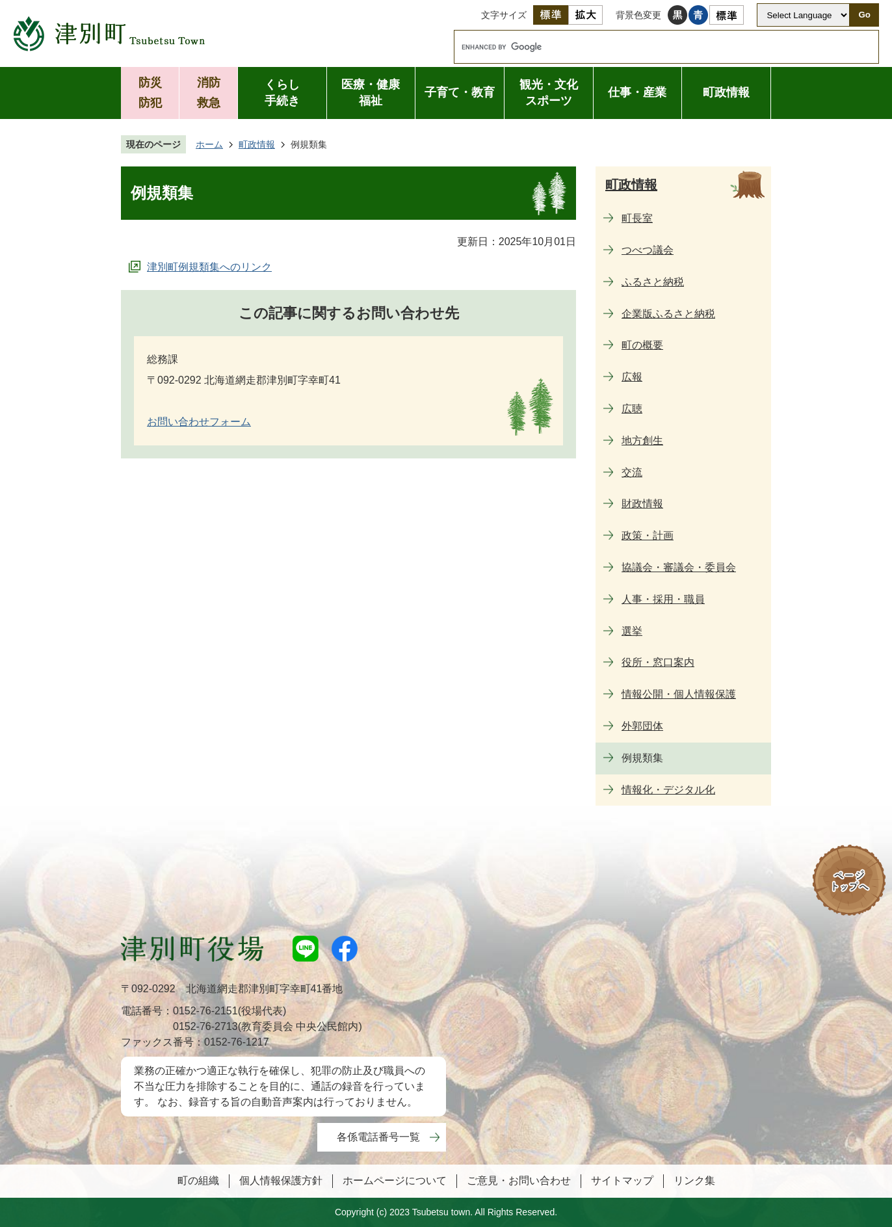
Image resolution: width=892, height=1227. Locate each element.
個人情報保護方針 (280, 1180)
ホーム (209, 144)
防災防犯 (150, 92)
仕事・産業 (637, 92)
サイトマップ (622, 1180)
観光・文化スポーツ (548, 92)
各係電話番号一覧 (378, 1136)
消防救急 (208, 92)
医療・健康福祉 (370, 92)
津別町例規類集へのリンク (209, 266)
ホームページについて (395, 1180)
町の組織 (198, 1180)
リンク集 (694, 1180)
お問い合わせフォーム (199, 421)
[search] (654, 47)
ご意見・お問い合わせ (519, 1180)
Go (864, 15)
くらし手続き (282, 92)
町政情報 (726, 92)
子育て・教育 (460, 92)
